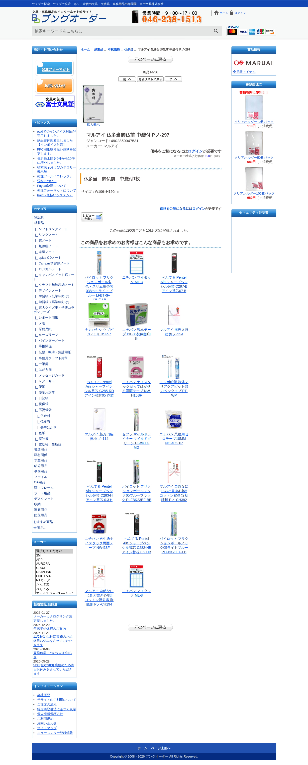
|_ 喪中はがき (45, 427)
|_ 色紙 (39, 433)
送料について (47, 181)
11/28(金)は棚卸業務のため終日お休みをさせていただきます (53, 641)
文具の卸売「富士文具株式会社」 (55, 101)
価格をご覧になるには (176, 208)
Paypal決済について (51, 186)
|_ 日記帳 (40, 398)
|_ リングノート (45, 235)
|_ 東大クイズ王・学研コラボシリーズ (53, 310)
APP (54, 560)
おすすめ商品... (44, 522)
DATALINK (54, 572)
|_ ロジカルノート (47, 269)
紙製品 (98, 49)
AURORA (54, 564)
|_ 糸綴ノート (44, 252)
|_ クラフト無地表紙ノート (53, 285)
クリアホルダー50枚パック (254, 157)
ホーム (223, 12)
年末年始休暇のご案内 (49, 628)
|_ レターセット (45, 381)
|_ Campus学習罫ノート (51, 263)
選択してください (54, 551)
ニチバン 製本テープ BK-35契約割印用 (136, 334)
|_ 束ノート (42, 240)
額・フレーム (44, 488)
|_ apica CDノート (47, 257)
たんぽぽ (54, 585)
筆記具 (39, 217)
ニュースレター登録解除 (55, 733)
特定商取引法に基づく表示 (56, 709)
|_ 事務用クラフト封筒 (50, 358)
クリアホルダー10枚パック (254, 122)
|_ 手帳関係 (42, 346)
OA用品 (39, 482)
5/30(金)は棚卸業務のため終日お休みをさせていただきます (53, 669)
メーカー (39, 542)
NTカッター (54, 580)
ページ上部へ (161, 748)
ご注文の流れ (47, 704)
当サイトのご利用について (56, 700)
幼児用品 (40, 466)
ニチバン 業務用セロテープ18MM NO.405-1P (174, 438)
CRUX (54, 568)
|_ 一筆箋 (40, 364)
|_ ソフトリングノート (50, 229)
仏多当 (128, 49)
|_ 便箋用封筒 (44, 392)
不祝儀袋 (114, 49)
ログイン (240, 12)
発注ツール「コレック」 (55, 176)
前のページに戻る (150, 59)
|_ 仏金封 (41, 416)
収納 (37, 504)
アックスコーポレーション (54, 594)
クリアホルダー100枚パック (253, 193)
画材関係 (40, 455)
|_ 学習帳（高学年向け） (52, 302)
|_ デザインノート (47, 290)
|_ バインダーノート (49, 340)
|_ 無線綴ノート (45, 246)
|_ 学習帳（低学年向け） (52, 296)
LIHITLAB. (54, 576)
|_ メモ (39, 323)
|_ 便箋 (39, 387)
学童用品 (40, 460)
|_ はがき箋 (42, 369)
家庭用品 (40, 509)
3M (54, 556)
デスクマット (44, 499)
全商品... (39, 528)
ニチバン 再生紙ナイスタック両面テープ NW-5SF (99, 543)
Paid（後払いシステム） (55, 195)
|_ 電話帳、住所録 (47, 444)
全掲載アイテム (244, 72)
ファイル (40, 477)
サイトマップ (47, 728)
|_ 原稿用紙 (42, 329)
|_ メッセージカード (49, 375)
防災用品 (40, 515)
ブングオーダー (157, 756)
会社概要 (43, 695)
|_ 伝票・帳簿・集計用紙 (52, 352)
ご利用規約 (45, 718)
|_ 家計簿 (40, 439)
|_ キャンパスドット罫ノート (53, 277)
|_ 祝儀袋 (40, 404)
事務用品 (40, 471)
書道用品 (40, 449)
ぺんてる (54, 589)
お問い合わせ (55, 85)
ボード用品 (42, 493)
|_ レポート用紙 (45, 317)
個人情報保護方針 (50, 714)
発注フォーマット (55, 68)
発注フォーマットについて (56, 190)
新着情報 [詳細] (45, 604)
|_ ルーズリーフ (45, 335)
